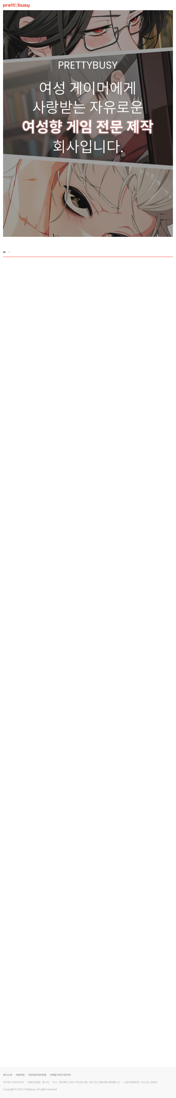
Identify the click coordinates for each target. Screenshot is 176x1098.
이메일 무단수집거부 (60, 1075)
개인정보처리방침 (37, 1075)
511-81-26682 (149, 1082)
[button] (163, 252)
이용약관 (20, 1075)
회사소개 (7, 1075)
